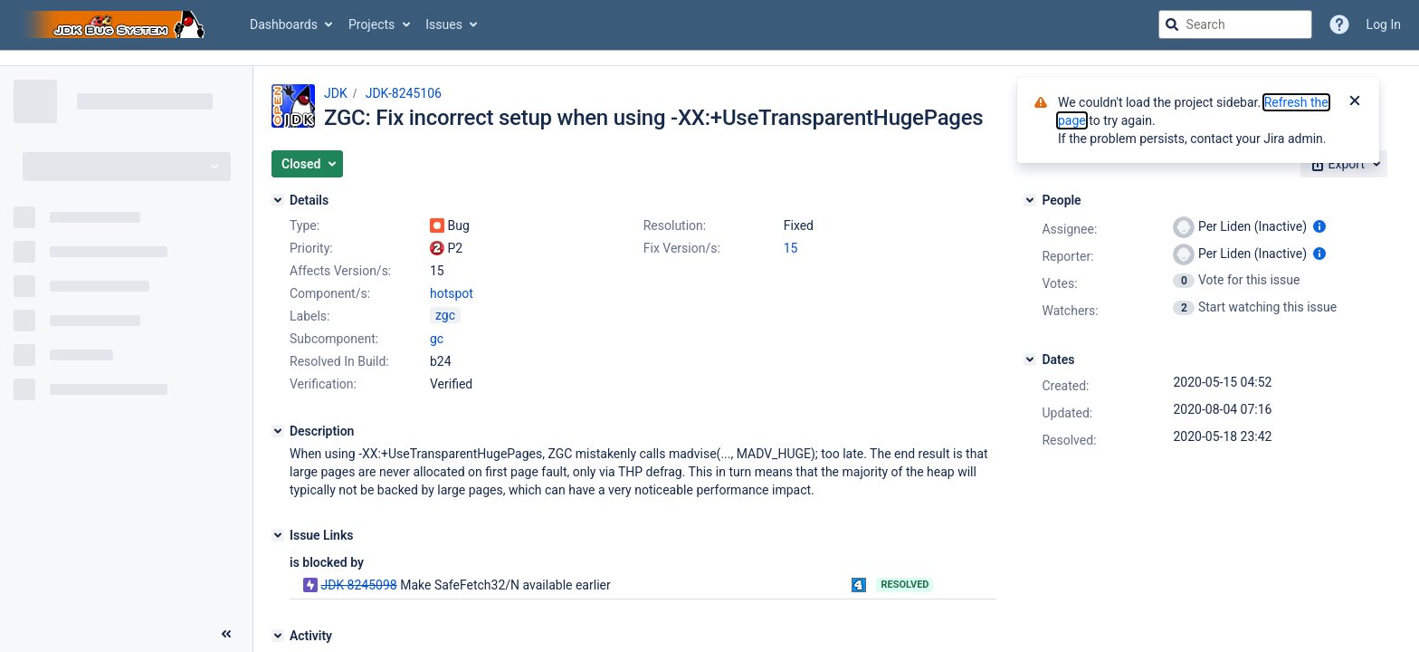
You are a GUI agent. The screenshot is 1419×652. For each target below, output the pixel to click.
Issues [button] (443, 24)
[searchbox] (1235, 24)
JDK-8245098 (358, 585)
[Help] (1339, 24)
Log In (1384, 24)
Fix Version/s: (681, 248)
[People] (1030, 200)
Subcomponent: (334, 338)
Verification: (323, 384)
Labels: (309, 316)
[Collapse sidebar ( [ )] (226, 633)
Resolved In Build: (339, 361)
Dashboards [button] (284, 24)
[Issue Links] (277, 535)
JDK (336, 93)
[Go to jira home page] (116, 24)
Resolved (905, 584)
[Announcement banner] (709, 58)
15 (791, 248)
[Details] (277, 200)
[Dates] (1030, 359)
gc (436, 338)
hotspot (451, 293)
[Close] (1355, 102)
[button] (307, 163)
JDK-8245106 (404, 93)
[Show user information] (1319, 226)
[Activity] (277, 635)
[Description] (277, 431)
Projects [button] (371, 24)
